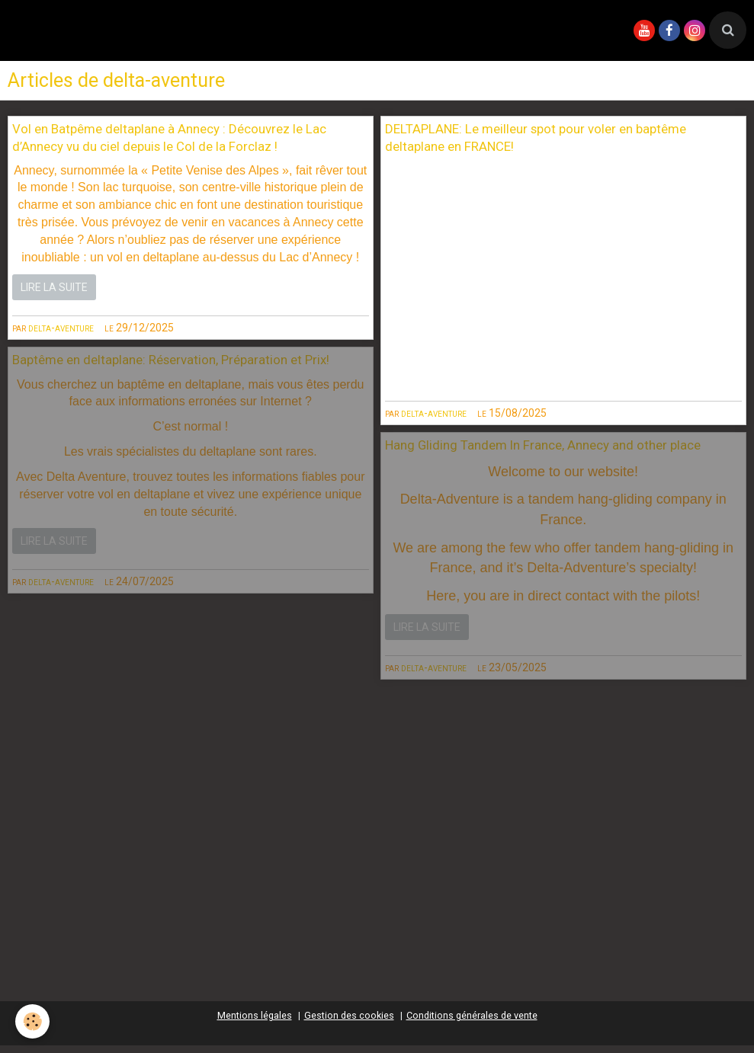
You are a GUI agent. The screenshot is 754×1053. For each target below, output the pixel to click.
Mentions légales (254, 1015)
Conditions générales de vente (471, 1015)
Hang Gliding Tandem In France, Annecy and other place (543, 445)
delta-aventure (61, 328)
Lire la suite (54, 287)
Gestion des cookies (349, 1015)
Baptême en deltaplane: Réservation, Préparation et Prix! (170, 360)
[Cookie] (32, 1021)
